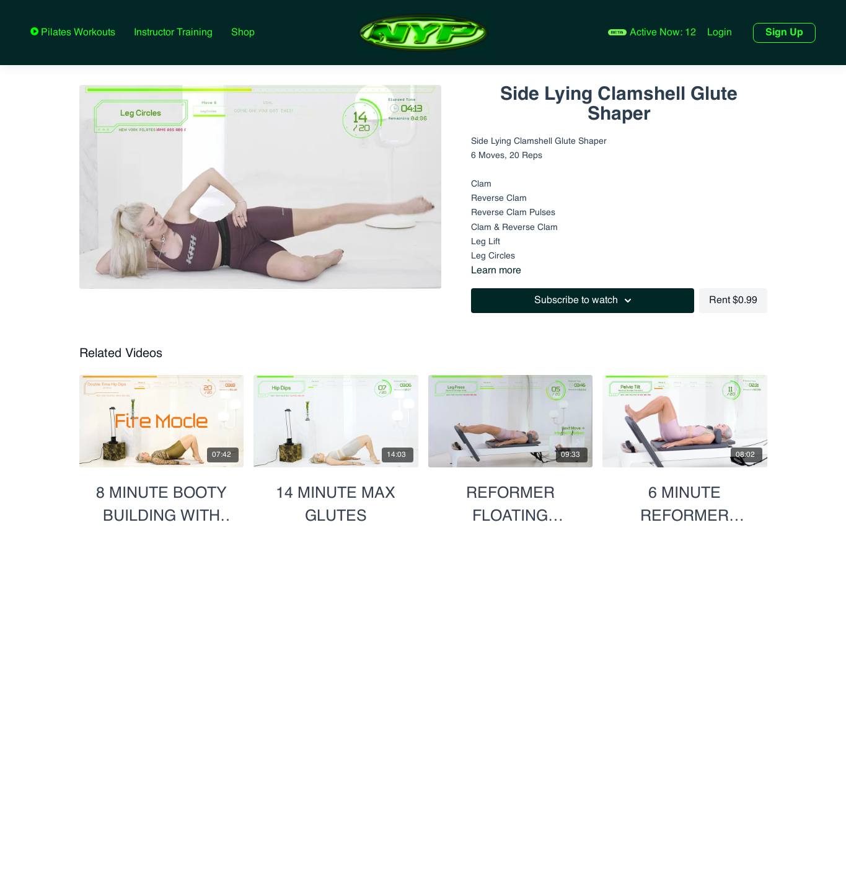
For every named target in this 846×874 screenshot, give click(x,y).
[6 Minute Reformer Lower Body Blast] (684, 500)
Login (719, 33)
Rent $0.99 (733, 301)
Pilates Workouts (76, 33)
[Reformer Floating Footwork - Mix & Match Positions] (510, 500)
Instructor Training (173, 33)
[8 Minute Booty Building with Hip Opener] (161, 500)
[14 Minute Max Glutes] (335, 500)
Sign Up (784, 33)
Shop (243, 33)
